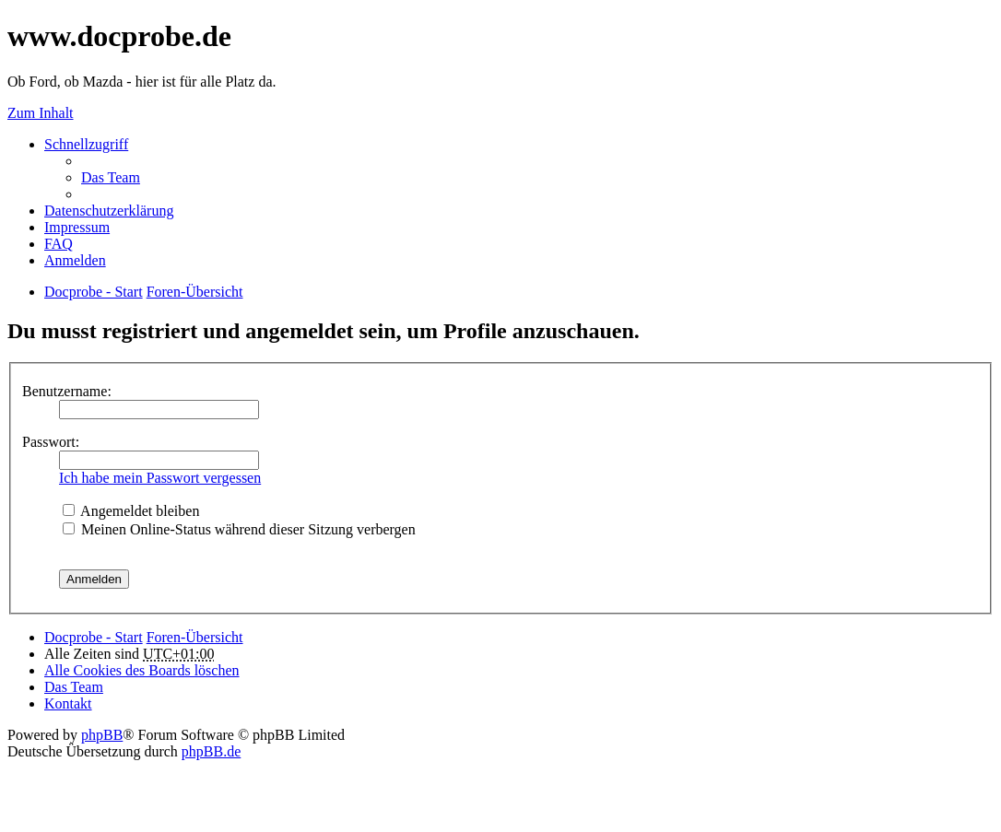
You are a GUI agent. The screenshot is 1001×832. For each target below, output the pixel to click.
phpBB (102, 735)
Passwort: (50, 442)
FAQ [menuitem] (58, 244)
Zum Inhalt (40, 113)
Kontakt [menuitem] (68, 703)
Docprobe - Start (93, 637)
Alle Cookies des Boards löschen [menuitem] (142, 670)
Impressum (77, 227)
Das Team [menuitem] (110, 177)
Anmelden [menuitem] (75, 260)
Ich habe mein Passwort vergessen (160, 478)
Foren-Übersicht (195, 637)
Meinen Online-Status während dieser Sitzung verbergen (239, 529)
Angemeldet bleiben (131, 511)
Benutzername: (67, 391)
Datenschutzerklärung (108, 210)
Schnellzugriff (86, 144)
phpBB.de (211, 751)
